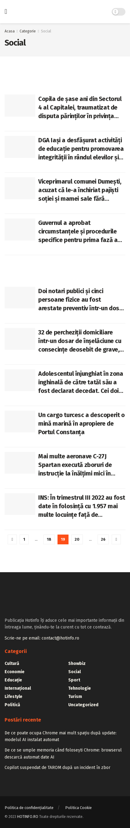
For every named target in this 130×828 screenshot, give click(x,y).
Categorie (28, 31)
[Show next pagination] (116, 539)
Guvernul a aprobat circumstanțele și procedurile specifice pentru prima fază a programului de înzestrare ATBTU (77, 231)
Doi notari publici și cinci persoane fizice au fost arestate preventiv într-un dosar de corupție (81, 299)
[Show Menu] (6, 11)
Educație (13, 680)
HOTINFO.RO (27, 817)
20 (77, 539)
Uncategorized (83, 704)
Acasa (10, 31)
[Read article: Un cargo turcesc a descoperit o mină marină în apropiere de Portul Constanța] (20, 422)
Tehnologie (79, 688)
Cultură (12, 663)
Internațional (18, 688)
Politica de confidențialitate (29, 807)
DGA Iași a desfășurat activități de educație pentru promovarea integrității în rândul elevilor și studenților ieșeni (81, 149)
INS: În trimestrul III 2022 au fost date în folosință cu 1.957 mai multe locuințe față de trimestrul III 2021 (81, 506)
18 (49, 539)
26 (103, 539)
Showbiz (77, 663)
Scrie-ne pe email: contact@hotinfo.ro (42, 638)
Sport (74, 680)
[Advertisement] (65, 267)
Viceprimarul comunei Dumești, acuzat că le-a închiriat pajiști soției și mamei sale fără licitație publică (79, 190)
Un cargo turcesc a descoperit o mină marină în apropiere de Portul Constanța (81, 423)
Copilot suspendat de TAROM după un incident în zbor (57, 767)
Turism (75, 696)
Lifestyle (13, 696)
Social (46, 31)
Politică (12, 704)
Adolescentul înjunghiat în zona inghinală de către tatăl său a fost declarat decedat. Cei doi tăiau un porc (80, 382)
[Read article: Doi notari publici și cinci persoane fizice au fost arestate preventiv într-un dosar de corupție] (20, 298)
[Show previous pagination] (12, 539)
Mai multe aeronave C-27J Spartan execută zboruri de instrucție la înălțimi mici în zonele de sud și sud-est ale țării (76, 465)
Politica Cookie (78, 807)
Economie (14, 671)
